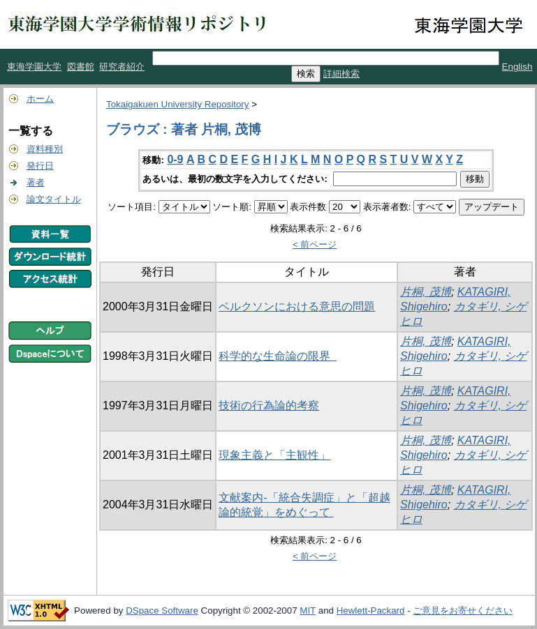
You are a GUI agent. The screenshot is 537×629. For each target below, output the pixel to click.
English (517, 66)
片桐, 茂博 (425, 292)
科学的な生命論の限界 (278, 356)
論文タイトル (54, 199)
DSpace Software (162, 610)
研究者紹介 (122, 66)
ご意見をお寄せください (463, 610)
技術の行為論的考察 (269, 405)
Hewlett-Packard (371, 610)
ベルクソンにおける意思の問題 (297, 306)
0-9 (175, 159)
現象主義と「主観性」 (274, 455)
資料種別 (45, 149)
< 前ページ (315, 244)
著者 (36, 182)
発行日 (40, 165)
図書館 (80, 66)
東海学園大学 (34, 66)
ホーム (40, 98)
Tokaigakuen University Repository (177, 104)
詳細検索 (341, 73)
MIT (308, 610)
